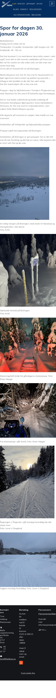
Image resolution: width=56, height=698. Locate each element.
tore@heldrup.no (8, 659)
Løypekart (30, 4)
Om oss (39, 4)
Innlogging (36, 15)
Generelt (24, 9)
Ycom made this (28, 673)
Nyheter (21, 4)
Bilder (16, 9)
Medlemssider (35, 9)
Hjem (14, 4)
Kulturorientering (22, 15)
